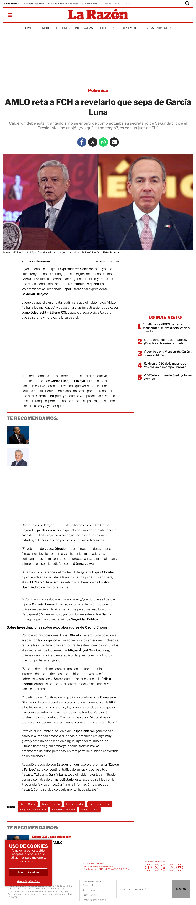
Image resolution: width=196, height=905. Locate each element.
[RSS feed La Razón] (172, 867)
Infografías (84, 27)
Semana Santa (89, 3)
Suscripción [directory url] (90, 894)
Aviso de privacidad (28, 881)
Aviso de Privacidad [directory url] (94, 899)
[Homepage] (98, 14)
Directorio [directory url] (88, 885)
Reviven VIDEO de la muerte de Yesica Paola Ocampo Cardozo (165, 365)
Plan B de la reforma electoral (63, 3)
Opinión (43, 27)
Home (28, 27)
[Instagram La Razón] (164, 867)
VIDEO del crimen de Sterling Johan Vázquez (168, 377)
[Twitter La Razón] (92, 142)
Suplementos (131, 27)
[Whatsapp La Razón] (103, 142)
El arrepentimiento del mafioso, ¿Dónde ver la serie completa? (165, 341)
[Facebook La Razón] (81, 142)
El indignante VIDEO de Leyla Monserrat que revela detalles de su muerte (167, 328)
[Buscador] (187, 3)
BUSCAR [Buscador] (181, 889)
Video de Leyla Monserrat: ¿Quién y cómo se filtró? (168, 353)
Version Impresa (159, 27)
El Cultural (107, 27)
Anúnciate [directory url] (89, 890)
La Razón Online (39, 261)
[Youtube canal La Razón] (179, 867)
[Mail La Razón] (114, 142)
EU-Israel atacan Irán (33, 3)
